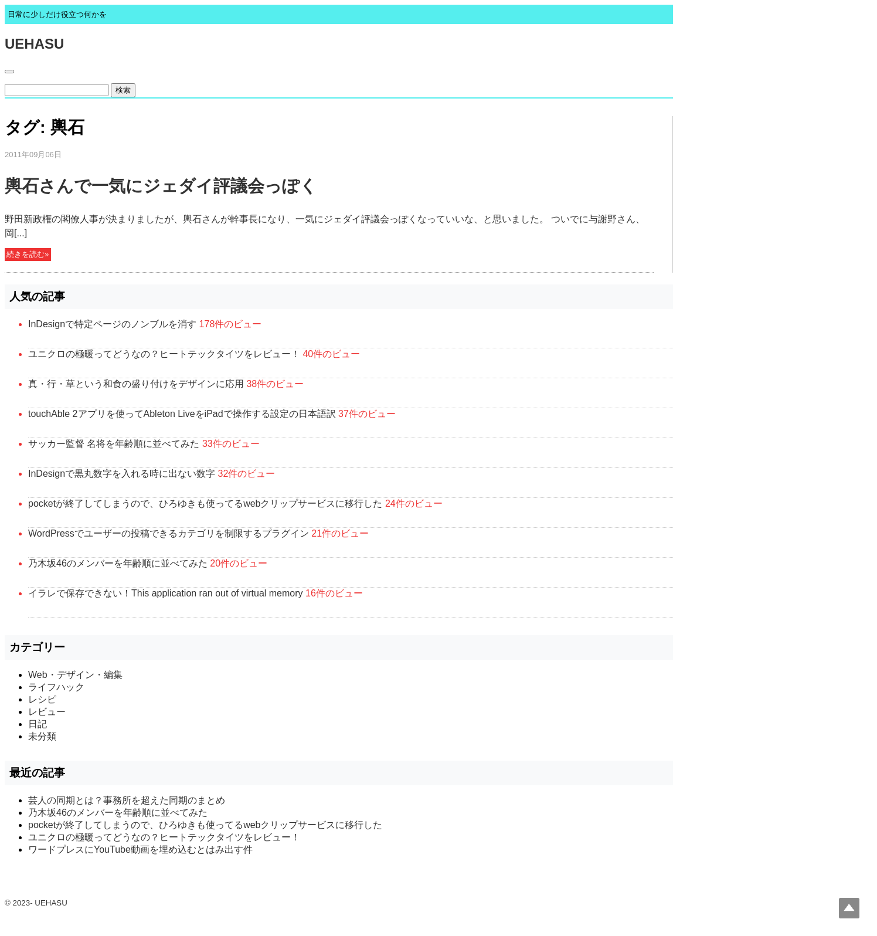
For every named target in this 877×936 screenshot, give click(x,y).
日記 (37, 724)
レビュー (47, 712)
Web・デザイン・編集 (75, 675)
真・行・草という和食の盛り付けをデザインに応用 (136, 384)
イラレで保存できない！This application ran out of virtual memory (165, 593)
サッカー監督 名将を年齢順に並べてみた (113, 444)
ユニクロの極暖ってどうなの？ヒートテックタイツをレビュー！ (164, 354)
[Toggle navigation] (9, 71)
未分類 (42, 736)
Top (849, 908)
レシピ (42, 699)
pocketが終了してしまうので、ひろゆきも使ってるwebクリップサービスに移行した (205, 503)
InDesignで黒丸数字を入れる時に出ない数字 (121, 474)
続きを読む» (27, 254)
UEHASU (34, 44)
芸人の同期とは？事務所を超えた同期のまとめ (126, 800)
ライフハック (56, 687)
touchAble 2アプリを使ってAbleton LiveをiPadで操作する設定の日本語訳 (182, 414)
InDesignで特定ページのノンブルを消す (112, 324)
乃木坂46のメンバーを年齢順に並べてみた (118, 563)
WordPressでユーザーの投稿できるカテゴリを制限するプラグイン (168, 533)
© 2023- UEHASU (36, 902)
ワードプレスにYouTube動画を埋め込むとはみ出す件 (140, 849)
